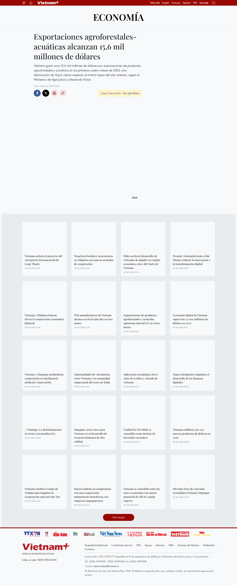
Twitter (45, 93)
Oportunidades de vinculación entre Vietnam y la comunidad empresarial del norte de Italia (92, 378)
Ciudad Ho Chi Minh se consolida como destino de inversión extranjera (139, 433)
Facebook (37, 93)
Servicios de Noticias (188, 545)
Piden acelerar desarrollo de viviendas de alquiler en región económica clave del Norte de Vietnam (141, 262)
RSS (139, 545)
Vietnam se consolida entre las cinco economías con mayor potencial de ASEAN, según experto (141, 494)
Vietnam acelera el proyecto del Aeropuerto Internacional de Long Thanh (43, 260)
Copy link (62, 93)
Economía (118, 17)
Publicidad (208, 545)
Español (187, 2)
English (165, 2)
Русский (203, 3)
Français (176, 2)
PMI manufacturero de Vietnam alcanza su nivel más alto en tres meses (93, 319)
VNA (171, 545)
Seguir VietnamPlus (111, 93)
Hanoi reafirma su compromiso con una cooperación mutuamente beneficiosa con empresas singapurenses (92, 494)
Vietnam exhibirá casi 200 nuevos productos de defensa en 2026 (192, 433)
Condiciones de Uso (121, 545)
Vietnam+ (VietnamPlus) (48, 2)
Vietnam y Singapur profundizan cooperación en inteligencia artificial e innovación (44, 378)
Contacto (89, 549)
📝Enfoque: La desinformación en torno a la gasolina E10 (43, 431)
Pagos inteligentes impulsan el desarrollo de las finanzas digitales (191, 378)
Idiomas (160, 545)
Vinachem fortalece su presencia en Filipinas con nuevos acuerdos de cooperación (94, 260)
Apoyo (148, 545)
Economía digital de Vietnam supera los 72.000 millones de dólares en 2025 (190, 319)
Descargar (118, 517)
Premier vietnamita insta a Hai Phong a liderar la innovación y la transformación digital (191, 260)
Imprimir (54, 93)
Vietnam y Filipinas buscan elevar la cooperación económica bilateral (44, 319)
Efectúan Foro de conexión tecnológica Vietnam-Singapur (191, 490)
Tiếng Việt (155, 2)
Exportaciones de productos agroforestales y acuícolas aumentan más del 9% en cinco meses (141, 321)
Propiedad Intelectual (96, 545)
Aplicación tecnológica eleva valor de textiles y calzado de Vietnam (140, 378)
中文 (195, 3)
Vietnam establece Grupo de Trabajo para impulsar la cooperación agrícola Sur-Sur (42, 492)
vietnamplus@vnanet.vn (106, 566)
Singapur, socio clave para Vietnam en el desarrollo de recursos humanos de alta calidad (90, 435)
